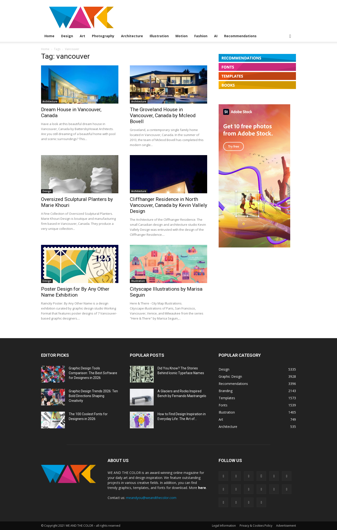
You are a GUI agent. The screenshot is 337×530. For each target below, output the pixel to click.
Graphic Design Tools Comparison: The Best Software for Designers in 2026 (93, 373)
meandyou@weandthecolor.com (151, 497)
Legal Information (224, 526)
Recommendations (240, 36)
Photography (103, 36)
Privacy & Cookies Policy (256, 526)
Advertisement (286, 526)
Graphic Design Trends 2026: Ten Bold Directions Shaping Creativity (93, 396)
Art (82, 36)
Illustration (159, 36)
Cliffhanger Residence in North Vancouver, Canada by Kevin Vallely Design (168, 205)
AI (215, 36)
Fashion (200, 36)
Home (49, 36)
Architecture (132, 36)
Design (67, 36)
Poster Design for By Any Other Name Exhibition (75, 292)
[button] (290, 36)
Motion (181, 36)
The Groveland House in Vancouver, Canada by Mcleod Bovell (163, 115)
